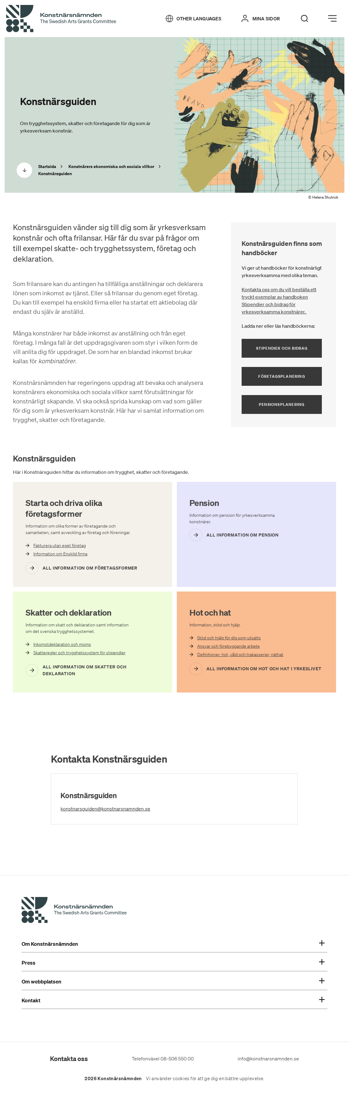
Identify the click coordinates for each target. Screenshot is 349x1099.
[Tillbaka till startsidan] (61, 19)
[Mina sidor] (261, 18)
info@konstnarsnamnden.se (268, 1058)
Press (173, 962)
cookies (181, 1078)
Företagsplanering (281, 376)
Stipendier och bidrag (289, 348)
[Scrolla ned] (24, 170)
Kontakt (173, 1000)
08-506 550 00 (177, 1058)
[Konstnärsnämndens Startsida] (74, 911)
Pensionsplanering (282, 404)
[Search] (304, 18)
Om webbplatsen (173, 981)
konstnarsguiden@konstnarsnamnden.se (133, 808)
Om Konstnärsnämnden (173, 944)
